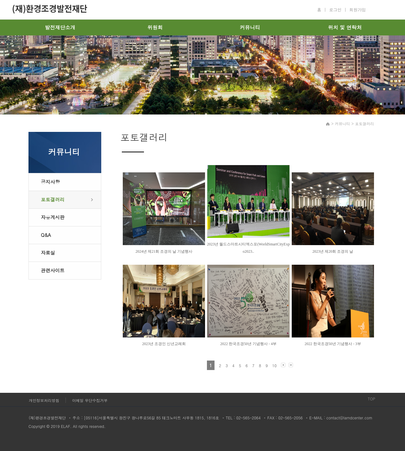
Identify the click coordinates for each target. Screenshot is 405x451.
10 (274, 365)
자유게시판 (53, 217)
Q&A (46, 235)
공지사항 (50, 181)
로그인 (335, 10)
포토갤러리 (53, 199)
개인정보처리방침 (44, 400)
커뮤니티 (250, 27)
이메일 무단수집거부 (90, 400)
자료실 (48, 252)
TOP (371, 398)
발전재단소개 (60, 27)
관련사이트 (53, 270)
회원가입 (357, 10)
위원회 (155, 27)
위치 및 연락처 (345, 27)
